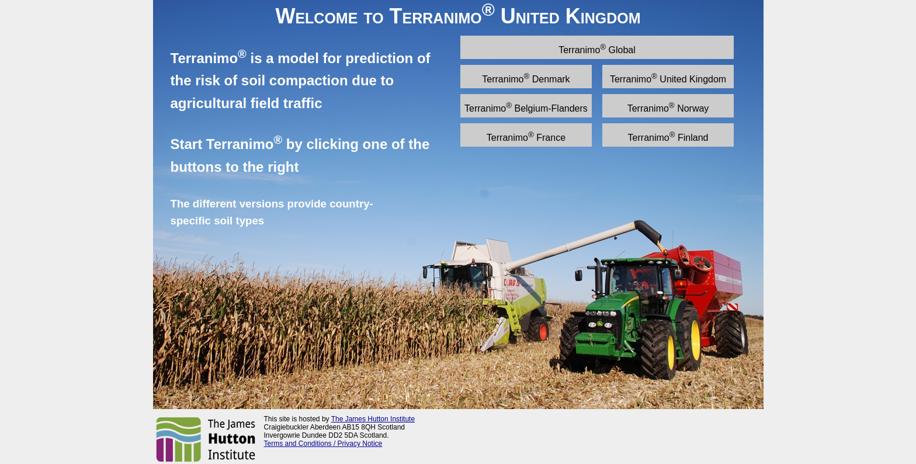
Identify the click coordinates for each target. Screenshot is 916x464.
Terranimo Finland (668, 136)
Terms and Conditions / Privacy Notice (323, 443)
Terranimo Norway (668, 107)
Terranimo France (526, 136)
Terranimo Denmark (526, 78)
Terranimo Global (597, 49)
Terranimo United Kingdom (668, 78)
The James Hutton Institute (373, 419)
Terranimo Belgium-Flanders (526, 107)
